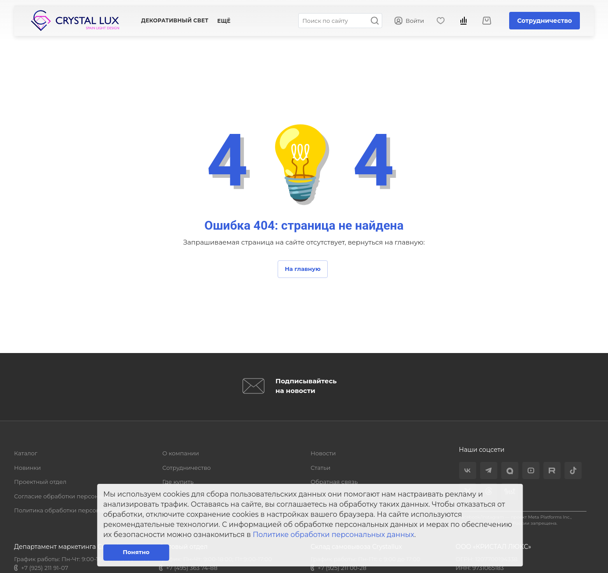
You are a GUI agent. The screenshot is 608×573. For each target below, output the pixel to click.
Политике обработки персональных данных (333, 534)
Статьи (320, 467)
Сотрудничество (544, 21)
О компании (181, 453)
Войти (409, 21)
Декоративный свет (174, 20)
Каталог (25, 453)
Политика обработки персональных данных (79, 510)
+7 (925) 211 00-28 (342, 567)
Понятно (136, 551)
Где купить (178, 481)
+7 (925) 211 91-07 (44, 567)
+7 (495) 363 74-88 (191, 567)
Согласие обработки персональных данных (79, 496)
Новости (323, 453)
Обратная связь (334, 481)
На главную (303, 268)
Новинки (27, 467)
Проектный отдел (40, 481)
